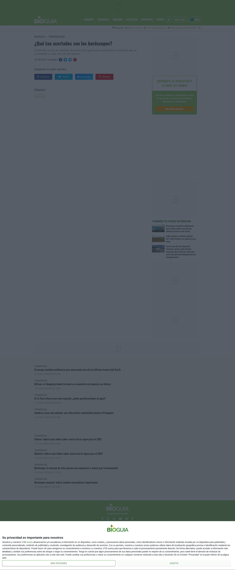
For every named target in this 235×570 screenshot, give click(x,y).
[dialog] (117, 545)
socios (30, 542)
